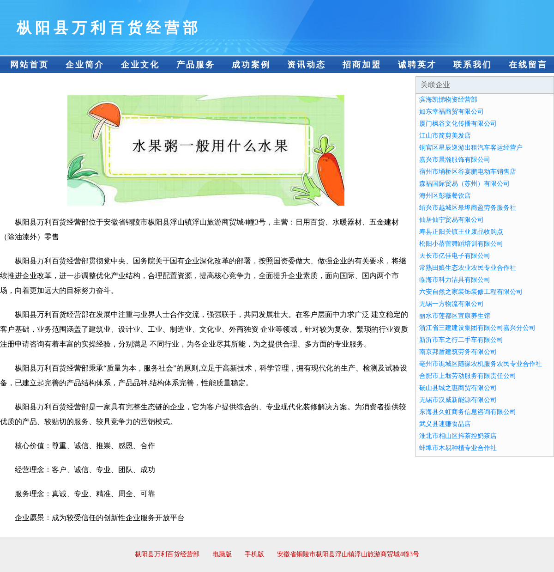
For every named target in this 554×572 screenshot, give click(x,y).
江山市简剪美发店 (445, 135)
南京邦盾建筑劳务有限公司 (458, 351)
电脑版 (222, 554)
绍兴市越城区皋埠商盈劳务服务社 (467, 207)
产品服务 (195, 64)
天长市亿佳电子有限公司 (454, 255)
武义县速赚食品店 (445, 423)
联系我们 (472, 64)
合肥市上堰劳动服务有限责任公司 (467, 375)
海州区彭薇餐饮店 (445, 195)
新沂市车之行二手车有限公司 (461, 339)
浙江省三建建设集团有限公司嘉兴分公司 (477, 327)
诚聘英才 (417, 64)
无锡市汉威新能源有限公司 (458, 399)
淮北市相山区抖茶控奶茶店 (458, 435)
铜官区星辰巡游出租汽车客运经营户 (471, 147)
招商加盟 (362, 64)
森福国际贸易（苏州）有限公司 (464, 183)
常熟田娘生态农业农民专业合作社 (467, 267)
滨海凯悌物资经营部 (448, 99)
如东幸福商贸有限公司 (451, 111)
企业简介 (85, 64)
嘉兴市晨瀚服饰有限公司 (454, 159)
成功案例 (251, 64)
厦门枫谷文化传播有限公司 (458, 123)
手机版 (254, 554)
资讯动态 (306, 64)
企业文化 (140, 64)
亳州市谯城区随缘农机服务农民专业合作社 (480, 363)
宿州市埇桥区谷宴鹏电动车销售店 (467, 171)
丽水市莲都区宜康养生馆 (454, 315)
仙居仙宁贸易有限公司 (451, 219)
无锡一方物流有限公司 (451, 303)
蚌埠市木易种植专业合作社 (458, 447)
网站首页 (29, 64)
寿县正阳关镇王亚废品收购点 (461, 231)
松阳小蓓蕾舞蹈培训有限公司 (461, 243)
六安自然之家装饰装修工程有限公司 (471, 291)
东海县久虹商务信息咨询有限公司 (467, 411)
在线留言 (528, 64)
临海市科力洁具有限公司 (454, 279)
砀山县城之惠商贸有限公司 (458, 387)
